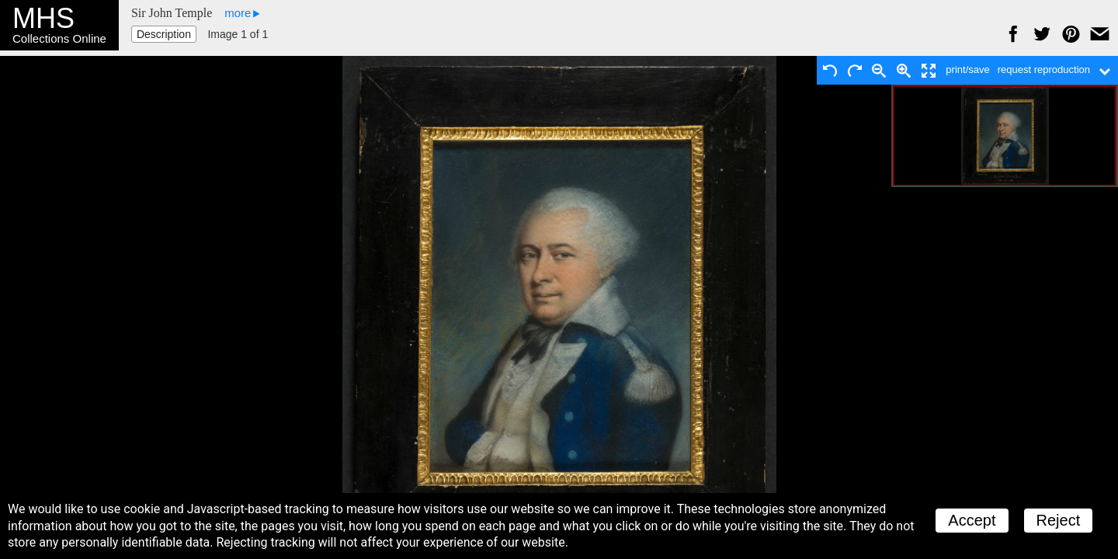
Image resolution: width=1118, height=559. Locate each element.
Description (164, 34)
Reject (1058, 520)
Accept (971, 520)
